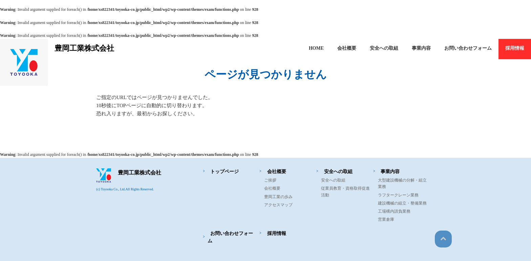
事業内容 (421, 48)
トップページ (222, 171)
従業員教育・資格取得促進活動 (345, 191)
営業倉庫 (386, 219)
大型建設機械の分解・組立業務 (402, 183)
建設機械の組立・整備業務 (402, 203)
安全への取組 (384, 48)
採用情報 (514, 48)
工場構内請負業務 (394, 211)
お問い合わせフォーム (468, 48)
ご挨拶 (270, 180)
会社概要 (346, 48)
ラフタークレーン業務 (398, 195)
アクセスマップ (278, 205)
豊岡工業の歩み (278, 196)
